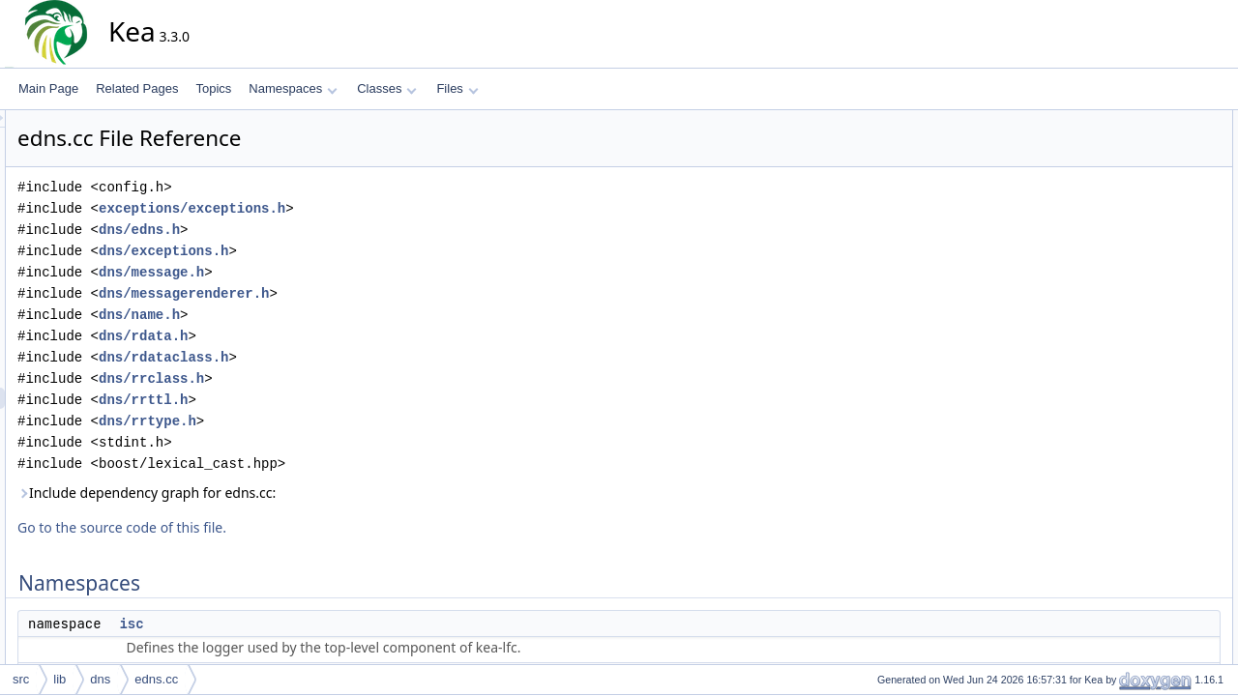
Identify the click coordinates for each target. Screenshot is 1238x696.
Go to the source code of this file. (296, 527)
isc (305, 623)
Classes (387, 88)
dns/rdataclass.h (337, 357)
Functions (1115, 184)
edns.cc (156, 679)
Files (457, 88)
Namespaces (293, 88)
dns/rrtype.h (321, 421)
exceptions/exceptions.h (366, 208)
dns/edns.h (313, 229)
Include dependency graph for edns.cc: (321, 492)
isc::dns (1125, 163)
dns (100, 679)
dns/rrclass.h (325, 378)
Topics (213, 88)
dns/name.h (313, 314)
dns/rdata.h (317, 336)
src (21, 679)
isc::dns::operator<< (1156, 227)
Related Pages (137, 88)
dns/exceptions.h (337, 251)
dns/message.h (325, 272)
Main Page (48, 88)
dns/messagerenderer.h (358, 293)
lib (59, 679)
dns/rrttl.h (317, 400)
